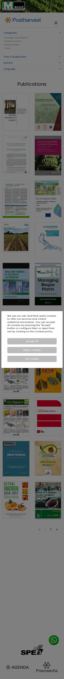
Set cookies (32, 358)
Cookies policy (43, 331)
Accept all (32, 341)
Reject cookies (32, 350)
